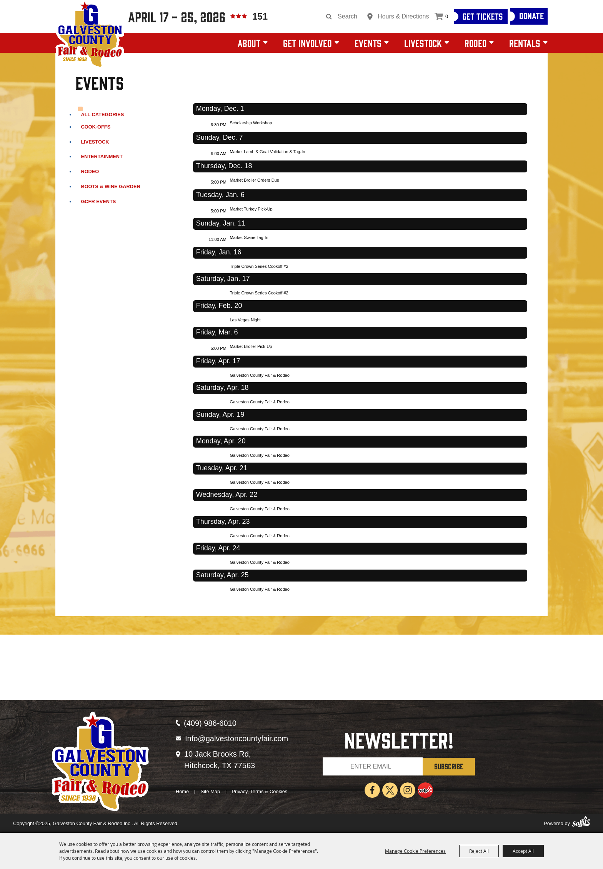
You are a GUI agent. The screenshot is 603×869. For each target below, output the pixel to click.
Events (368, 42)
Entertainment (102, 156)
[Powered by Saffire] (581, 823)
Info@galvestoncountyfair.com (236, 738)
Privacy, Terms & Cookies (260, 791)
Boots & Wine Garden (110, 186)
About (249, 42)
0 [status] (446, 16)
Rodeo (475, 42)
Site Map (210, 791)
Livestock (423, 42)
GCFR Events (98, 201)
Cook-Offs (95, 127)
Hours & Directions (403, 16)
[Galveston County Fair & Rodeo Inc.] (89, 34)
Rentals (524, 42)
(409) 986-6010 (210, 723)
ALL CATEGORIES (102, 114)
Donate (531, 15)
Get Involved (307, 42)
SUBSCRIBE (448, 766)
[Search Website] (350, 16)
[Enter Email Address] (373, 766)
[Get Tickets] (481, 16)
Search (329, 16)
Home (182, 791)
